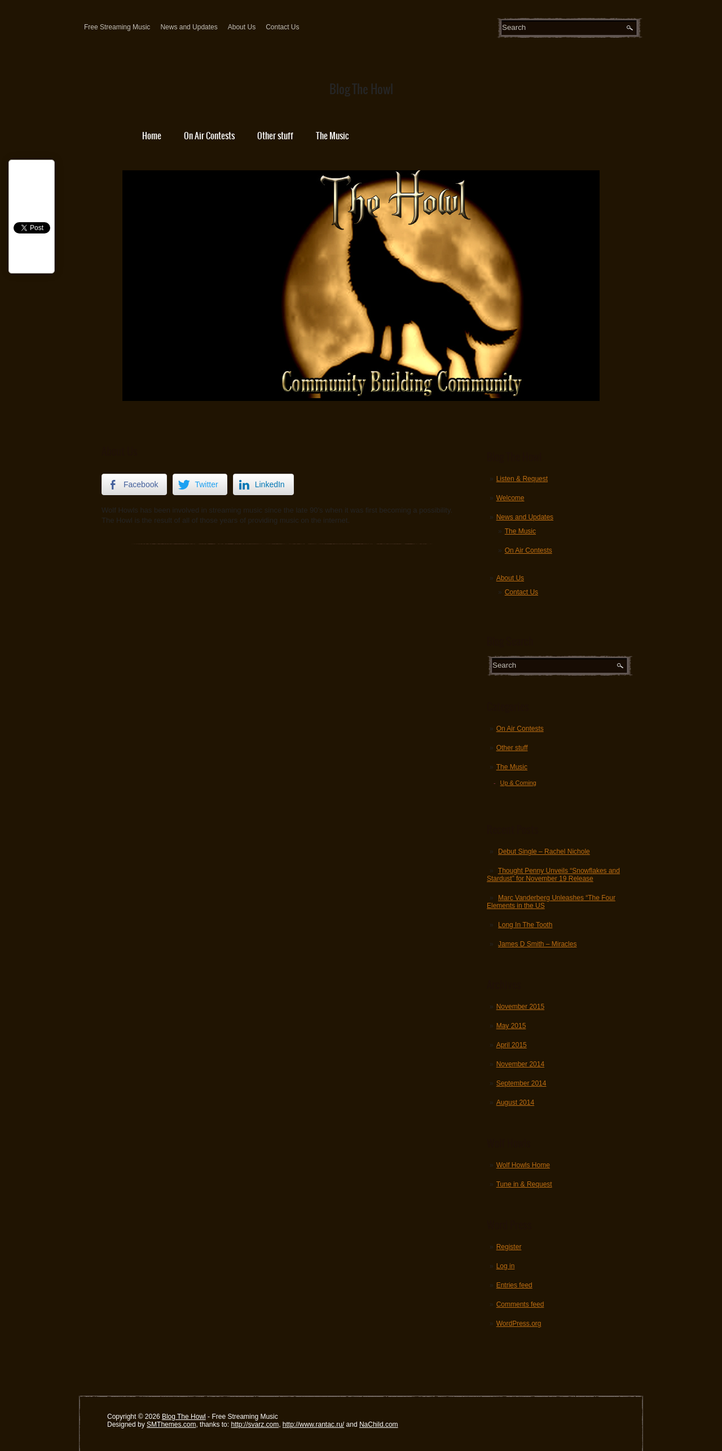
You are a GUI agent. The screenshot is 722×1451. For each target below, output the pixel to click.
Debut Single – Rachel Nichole (544, 851)
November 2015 (520, 1007)
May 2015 (511, 1026)
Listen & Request (522, 479)
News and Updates (188, 27)
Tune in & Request (524, 1184)
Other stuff (275, 135)
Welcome (510, 498)
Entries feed (514, 1285)
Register (509, 1247)
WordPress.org (519, 1323)
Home (151, 135)
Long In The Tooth (525, 925)
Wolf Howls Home (523, 1165)
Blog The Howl (184, 1417)
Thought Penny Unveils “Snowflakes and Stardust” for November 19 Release (553, 875)
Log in (505, 1266)
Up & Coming (518, 782)
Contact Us (282, 27)
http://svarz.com (255, 1424)
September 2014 (521, 1083)
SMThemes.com (171, 1424)
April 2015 (511, 1045)
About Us (242, 27)
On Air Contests (209, 135)
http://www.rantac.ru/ (313, 1424)
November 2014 (520, 1064)
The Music (332, 135)
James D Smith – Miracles (537, 944)
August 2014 (515, 1102)
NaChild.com (378, 1424)
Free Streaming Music (117, 27)
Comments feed (520, 1304)
